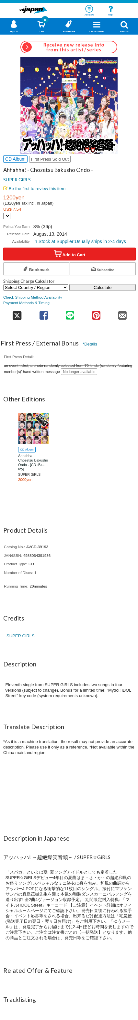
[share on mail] (122, 313)
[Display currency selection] (6, 216)
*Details (90, 344)
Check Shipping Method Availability (32, 297)
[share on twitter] (16, 313)
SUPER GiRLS (17, 179)
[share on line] (70, 313)
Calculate (103, 287)
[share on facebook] (43, 313)
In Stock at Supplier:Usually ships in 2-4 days (79, 241)
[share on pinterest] (96, 313)
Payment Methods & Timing (26, 303)
